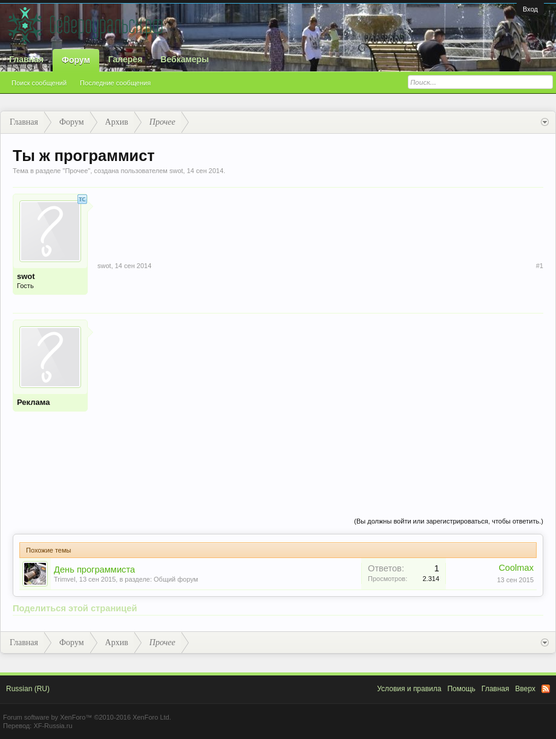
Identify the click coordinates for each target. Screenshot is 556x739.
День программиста (94, 569)
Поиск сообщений (39, 83)
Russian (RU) (28, 689)
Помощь (461, 689)
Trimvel (65, 579)
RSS (545, 689)
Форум (76, 60)
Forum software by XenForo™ (87, 717)
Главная (26, 59)
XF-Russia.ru (52, 725)
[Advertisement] (320, 404)
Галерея (125, 59)
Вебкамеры (184, 59)
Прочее (76, 170)
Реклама (33, 402)
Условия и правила (409, 689)
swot (176, 170)
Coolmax (516, 568)
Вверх (525, 689)
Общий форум (176, 579)
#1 (539, 265)
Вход (530, 9)
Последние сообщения (115, 83)
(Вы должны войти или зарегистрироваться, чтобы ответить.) (448, 521)
